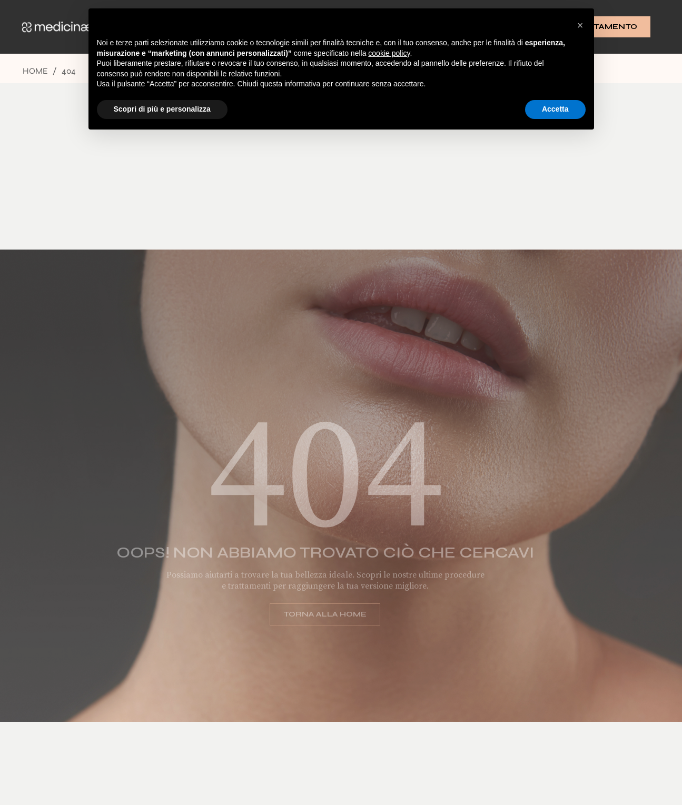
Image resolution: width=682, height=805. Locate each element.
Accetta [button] (555, 109)
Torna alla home (318, 614)
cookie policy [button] (389, 53)
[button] (580, 25)
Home (35, 71)
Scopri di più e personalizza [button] (162, 109)
